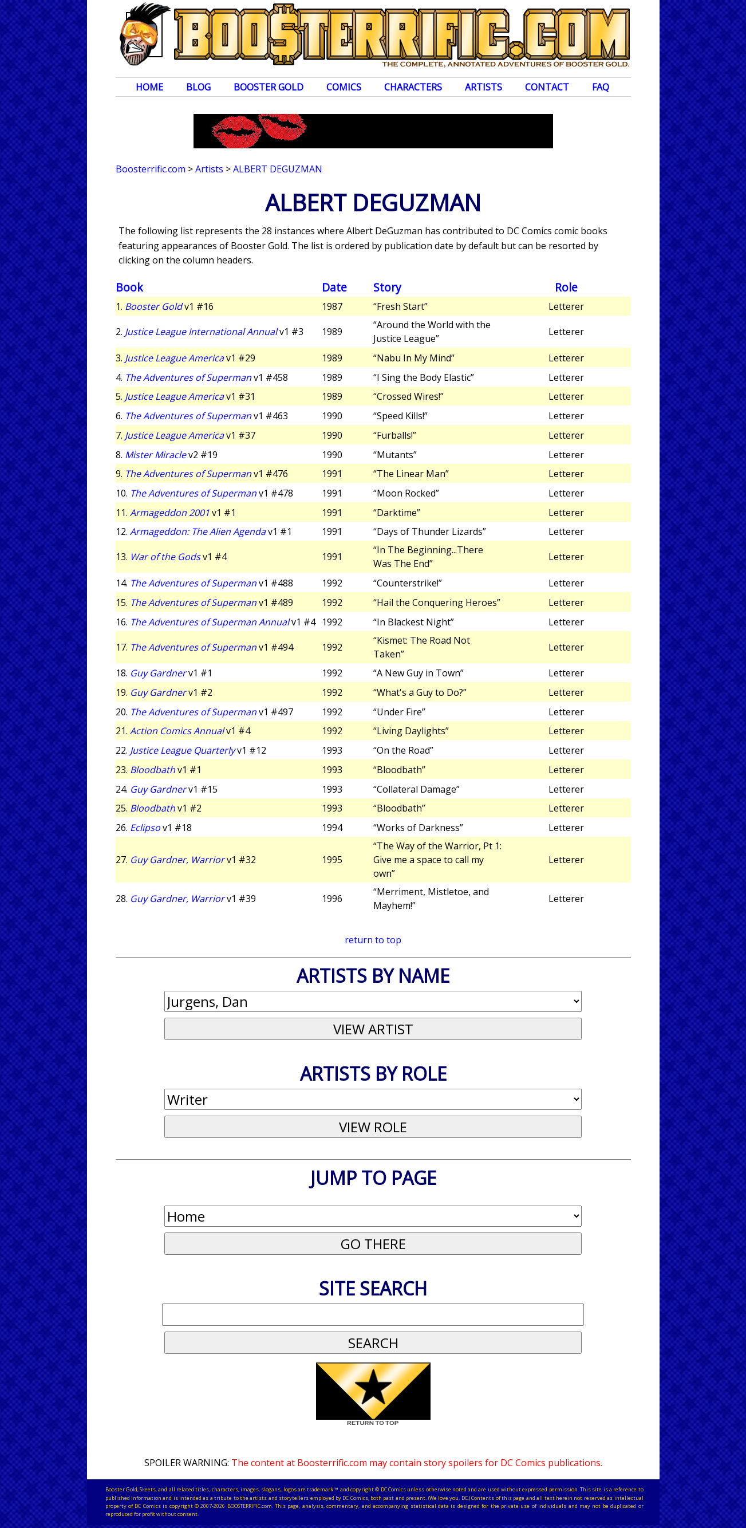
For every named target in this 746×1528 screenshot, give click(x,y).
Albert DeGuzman (277, 169)
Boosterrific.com (150, 169)
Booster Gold (268, 87)
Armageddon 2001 (170, 512)
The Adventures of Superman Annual (209, 622)
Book (129, 287)
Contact (547, 87)
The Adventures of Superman (188, 377)
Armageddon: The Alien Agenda (198, 531)
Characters (413, 87)
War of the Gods (165, 556)
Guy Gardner (158, 673)
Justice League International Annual (201, 331)
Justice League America (174, 358)
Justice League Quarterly (182, 750)
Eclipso (145, 827)
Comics (343, 87)
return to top (373, 940)
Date (334, 287)
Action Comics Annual (177, 730)
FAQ (600, 87)
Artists (483, 87)
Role (566, 287)
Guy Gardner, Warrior (177, 859)
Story (387, 287)
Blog (198, 87)
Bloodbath (152, 769)
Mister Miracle (155, 454)
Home (149, 87)
